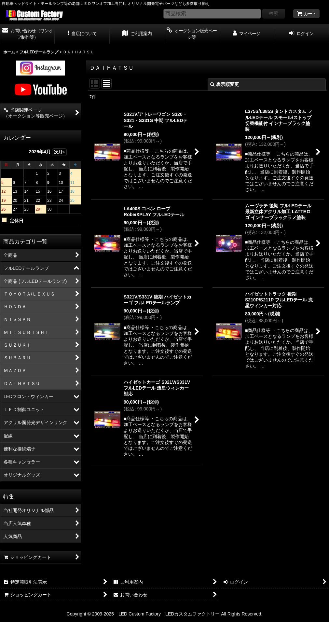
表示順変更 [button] (224, 84)
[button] (82, 34)
